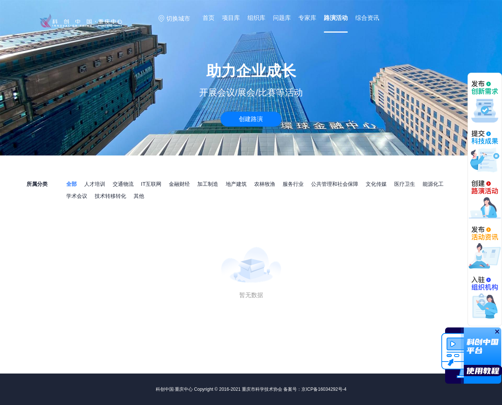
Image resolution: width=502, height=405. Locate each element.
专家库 (307, 18)
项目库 (231, 18)
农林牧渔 (264, 184)
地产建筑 (236, 184)
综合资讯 (367, 18)
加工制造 (207, 184)
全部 (71, 184)
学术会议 (76, 196)
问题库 (282, 18)
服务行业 (293, 184)
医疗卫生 (404, 184)
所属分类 (37, 184)
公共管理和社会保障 (334, 184)
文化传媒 (376, 184)
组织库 (256, 18)
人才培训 (94, 184)
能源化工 (433, 184)
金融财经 (179, 184)
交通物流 (123, 184)
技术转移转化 (110, 196)
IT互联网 (151, 184)
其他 (139, 196)
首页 (209, 18)
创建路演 (251, 119)
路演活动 (336, 18)
